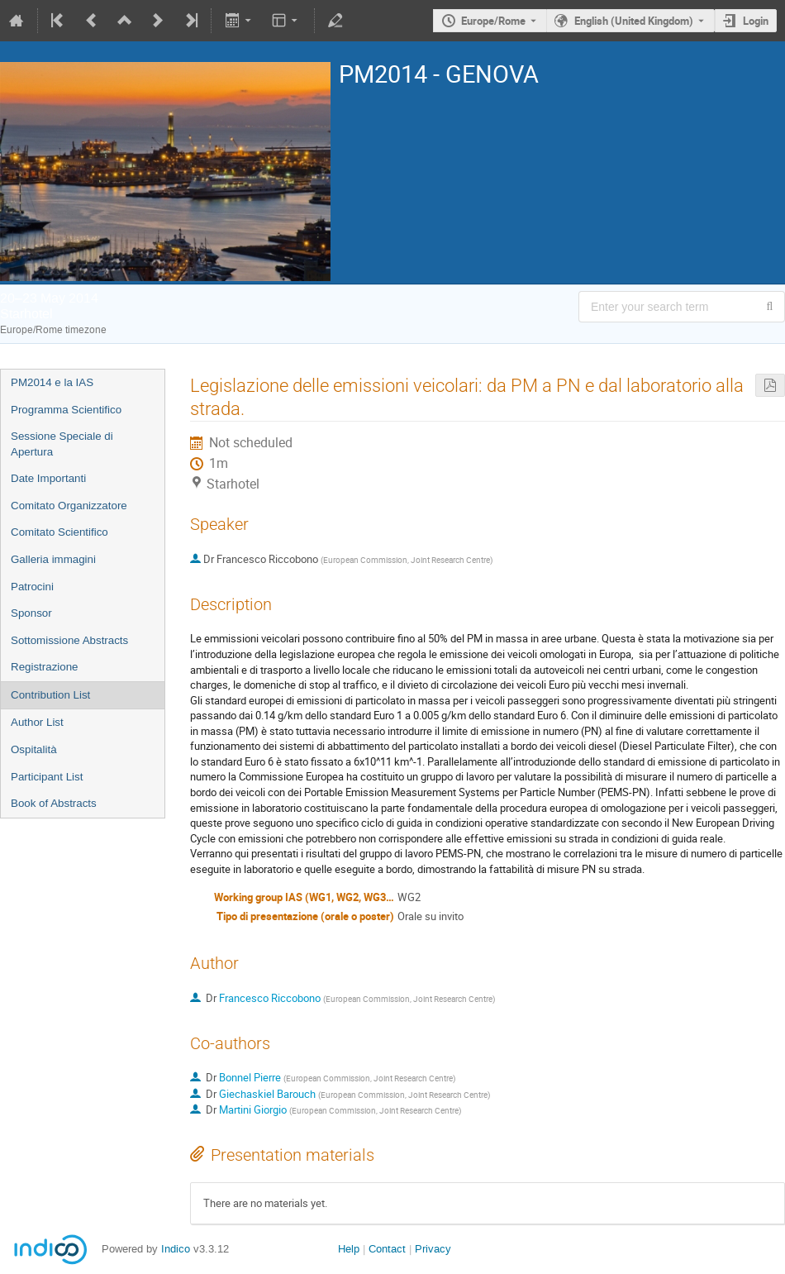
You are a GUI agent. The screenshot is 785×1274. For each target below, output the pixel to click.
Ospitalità (34, 749)
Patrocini (32, 586)
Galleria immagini (53, 559)
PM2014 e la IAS (52, 382)
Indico (175, 1249)
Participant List (47, 777)
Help (348, 1249)
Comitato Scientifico (59, 532)
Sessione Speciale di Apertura (62, 444)
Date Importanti (48, 478)
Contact (387, 1249)
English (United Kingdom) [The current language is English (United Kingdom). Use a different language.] (633, 20)
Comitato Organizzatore (69, 505)
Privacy (433, 1249)
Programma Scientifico (66, 409)
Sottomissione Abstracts (69, 640)
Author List (37, 722)
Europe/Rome (493, 20)
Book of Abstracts (54, 803)
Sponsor (31, 613)
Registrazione (44, 667)
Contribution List (50, 695)
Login (755, 20)
